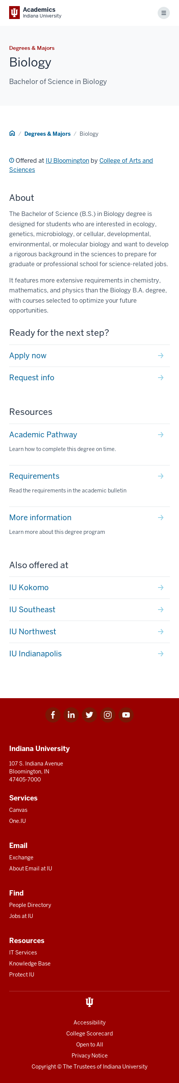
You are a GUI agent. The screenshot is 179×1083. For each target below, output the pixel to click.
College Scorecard (89, 1033)
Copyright (44, 1066)
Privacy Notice (90, 1055)
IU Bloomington (67, 161)
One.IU (17, 821)
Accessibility (89, 1022)
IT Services (23, 952)
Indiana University (125, 1066)
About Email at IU (30, 868)
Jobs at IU (21, 916)
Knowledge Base (30, 963)
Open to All (89, 1044)
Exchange (21, 857)
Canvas (18, 810)
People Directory (30, 905)
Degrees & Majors (47, 133)
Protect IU (21, 974)
